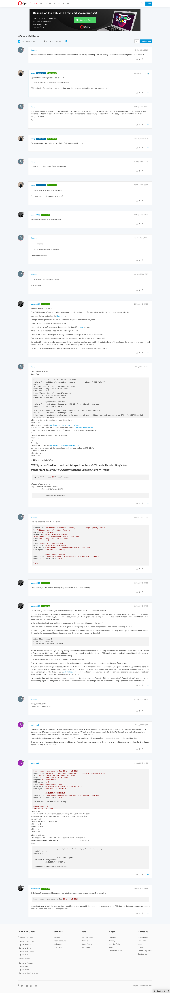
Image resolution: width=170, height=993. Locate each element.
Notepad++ (60, 316)
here (81, 327)
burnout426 (35, 215)
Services (58, 931)
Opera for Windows (28, 41)
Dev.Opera (85, 947)
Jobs (140, 944)
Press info (142, 941)
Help (83, 931)
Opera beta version (26, 951)
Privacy (112, 941)
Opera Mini (23, 966)
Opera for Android (26, 963)
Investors (141, 947)
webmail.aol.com (69, 672)
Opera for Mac (25, 945)
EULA (111, 947)
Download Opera (86, 20)
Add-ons (57, 937)
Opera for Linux (25, 948)
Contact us (142, 954)
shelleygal (35, 725)
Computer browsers (25, 937)
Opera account (60, 941)
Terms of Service (115, 951)
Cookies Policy (115, 944)
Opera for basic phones (28, 973)
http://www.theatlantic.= (83, 428)
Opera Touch (24, 970)
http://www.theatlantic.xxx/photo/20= (64, 425)
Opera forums (86, 944)
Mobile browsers (24, 959)
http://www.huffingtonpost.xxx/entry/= (64, 445)
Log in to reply (146, 41)
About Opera (143, 937)
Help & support (87, 937)
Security (112, 937)
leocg (33, 73)
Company (143, 931)
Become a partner (145, 951)
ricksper (34, 50)
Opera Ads (58, 947)
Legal (112, 931)
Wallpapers (58, 944)
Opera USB (23, 955)
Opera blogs (86, 941)
